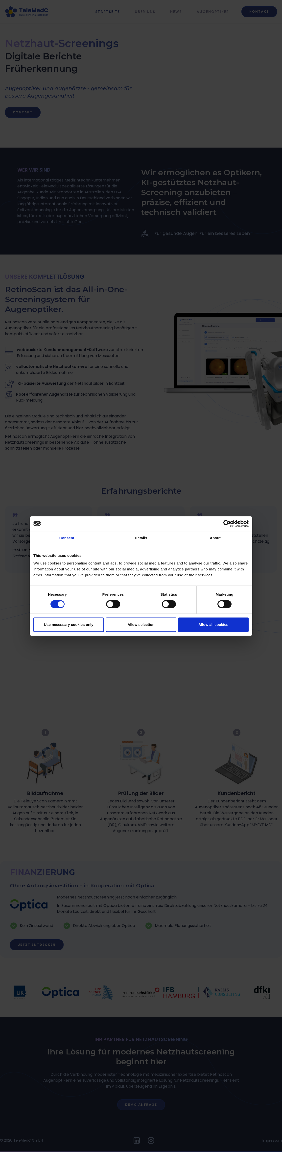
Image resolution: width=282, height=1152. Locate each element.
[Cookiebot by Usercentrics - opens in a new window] (227, 523)
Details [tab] (141, 538)
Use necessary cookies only (68, 624)
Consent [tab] (66, 538)
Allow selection (140, 624)
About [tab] (215, 538)
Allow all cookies (213, 624)
